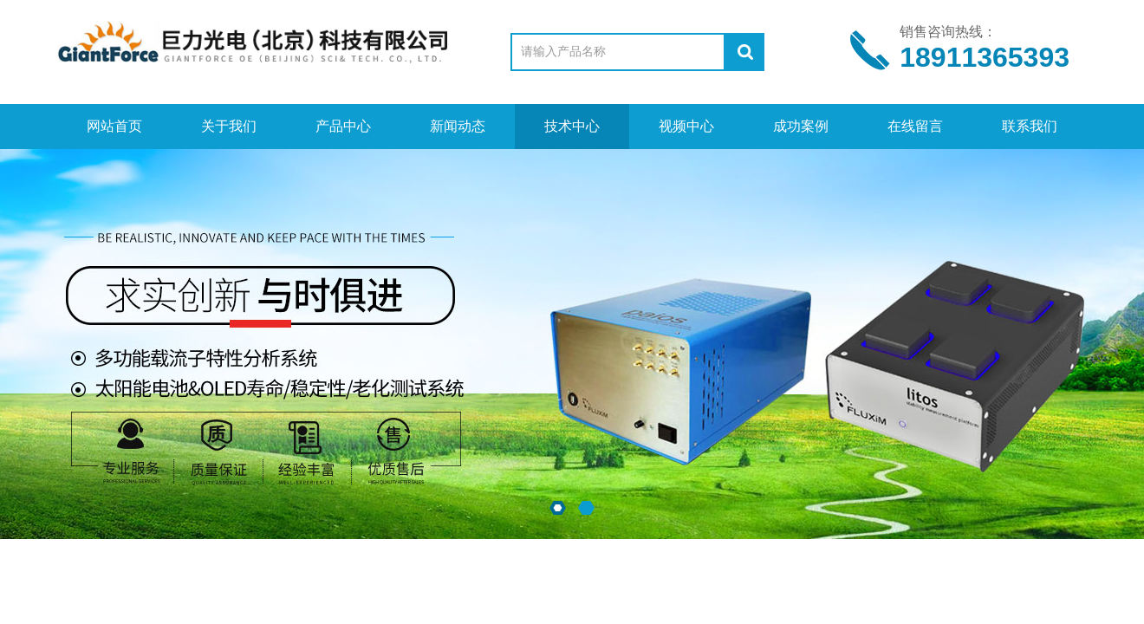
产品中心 (343, 126)
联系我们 (1029, 126)
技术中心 (572, 126)
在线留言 (915, 126)
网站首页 (114, 126)
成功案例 (801, 126)
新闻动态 (457, 126)
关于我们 (229, 126)
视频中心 (686, 126)
